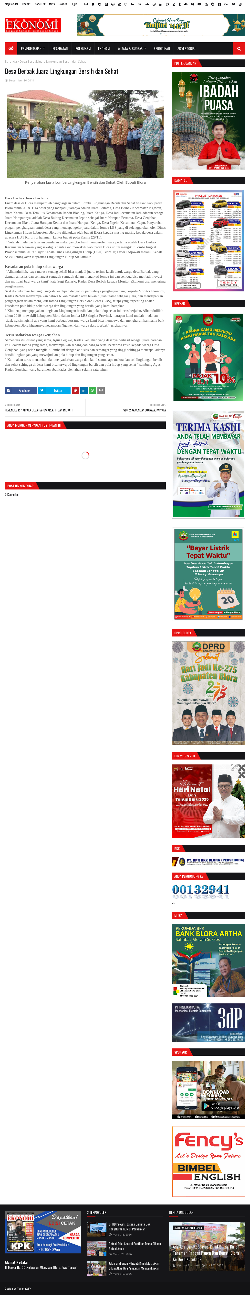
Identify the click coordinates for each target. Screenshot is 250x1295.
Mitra (52, 4)
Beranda (11, 61)
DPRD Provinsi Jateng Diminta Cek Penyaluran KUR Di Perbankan (129, 1226)
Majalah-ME (11, 4)
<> (173, 903)
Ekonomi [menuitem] (104, 48)
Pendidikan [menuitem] (162, 48)
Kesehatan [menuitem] (60, 48)
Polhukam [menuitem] (83, 48)
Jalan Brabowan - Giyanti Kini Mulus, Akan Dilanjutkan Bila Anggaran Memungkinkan (134, 1266)
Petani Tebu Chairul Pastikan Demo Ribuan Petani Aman (135, 1246)
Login (74, 4)
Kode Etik (40, 4)
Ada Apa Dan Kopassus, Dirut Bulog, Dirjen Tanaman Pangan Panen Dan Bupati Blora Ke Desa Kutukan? (206, 1253)
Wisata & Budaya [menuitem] (130, 48)
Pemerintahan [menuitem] (31, 48)
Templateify (24, 1288)
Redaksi (26, 4)
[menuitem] (11, 48)
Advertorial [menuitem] (186, 48)
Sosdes (63, 4)
